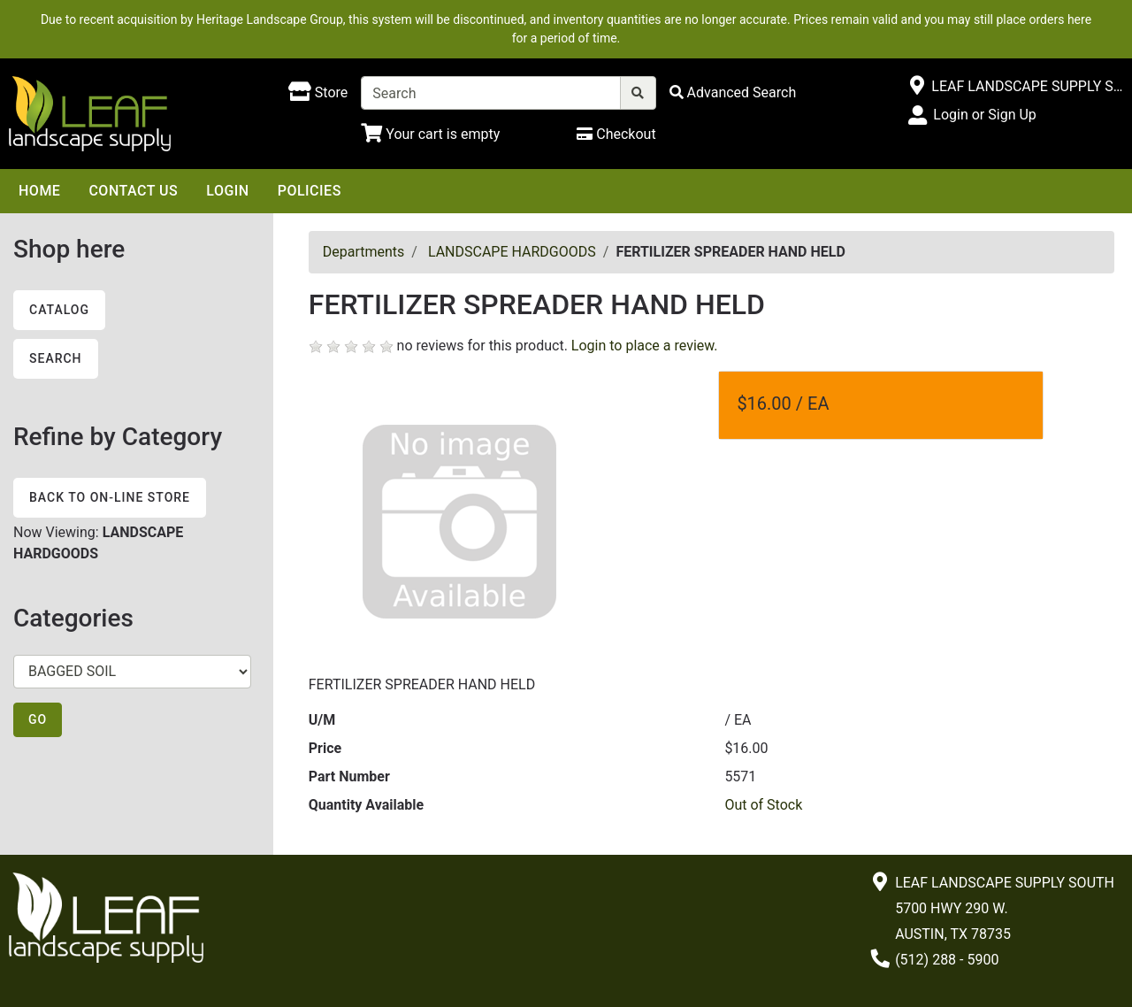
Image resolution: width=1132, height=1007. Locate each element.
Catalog (59, 310)
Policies (309, 190)
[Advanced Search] (733, 92)
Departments (364, 251)
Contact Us (133, 190)
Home (39, 190)
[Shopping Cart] (430, 134)
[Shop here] (318, 93)
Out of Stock (763, 804)
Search (55, 358)
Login (227, 190)
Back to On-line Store (109, 497)
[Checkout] (616, 134)
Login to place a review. (644, 345)
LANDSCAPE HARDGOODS (512, 251)
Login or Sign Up (984, 114)
